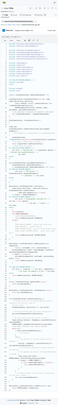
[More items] (55, 15)
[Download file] (25, 40)
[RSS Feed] (30, 8)
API (37, 403)
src (6, 25)
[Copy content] (29, 40)
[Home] (4, 3)
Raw (5, 40)
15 (40, 8)
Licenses (31, 403)
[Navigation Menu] (55, 2)
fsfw (11, 8)
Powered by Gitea (13, 400)
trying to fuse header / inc (24, 30)
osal (13, 25)
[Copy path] (38, 24)
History (19, 40)
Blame (11, 40)
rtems (18, 25)
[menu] (23, 403)
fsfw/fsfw (11, 11)
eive (6, 8)
